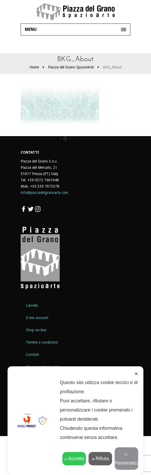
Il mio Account (37, 318)
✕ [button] (136, 373)
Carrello (32, 305)
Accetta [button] (74, 458)
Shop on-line (36, 330)
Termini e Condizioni (42, 342)
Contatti (32, 354)
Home (34, 67)
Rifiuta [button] (100, 458)
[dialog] (75, 420)
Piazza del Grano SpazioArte (71, 67)
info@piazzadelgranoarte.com (44, 192)
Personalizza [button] (126, 459)
